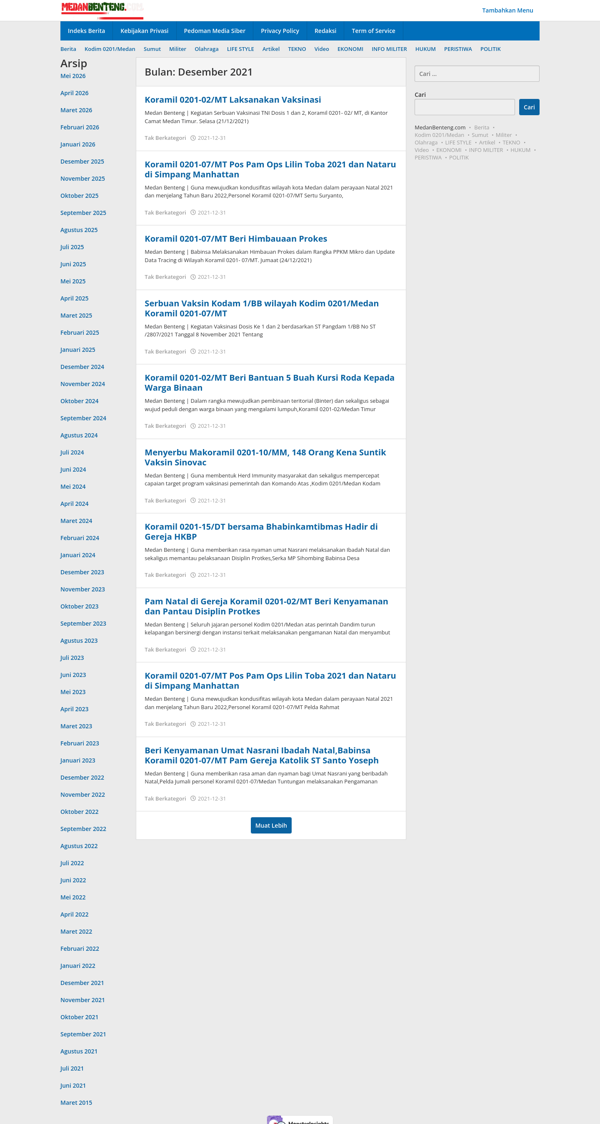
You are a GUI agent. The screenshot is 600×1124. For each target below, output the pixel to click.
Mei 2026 (73, 76)
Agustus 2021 (79, 1051)
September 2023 (83, 623)
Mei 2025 (73, 281)
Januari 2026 (77, 144)
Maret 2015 (76, 1102)
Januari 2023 (77, 760)
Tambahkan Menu (507, 10)
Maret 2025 (76, 315)
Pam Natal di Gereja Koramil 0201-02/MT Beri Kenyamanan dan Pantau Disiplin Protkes (266, 606)
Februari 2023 (79, 743)
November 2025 (82, 178)
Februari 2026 (79, 127)
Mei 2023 (73, 692)
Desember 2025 (82, 161)
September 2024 (83, 418)
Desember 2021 (82, 983)
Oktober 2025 (79, 196)
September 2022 (83, 829)
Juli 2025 (72, 247)
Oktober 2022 (79, 812)
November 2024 (82, 384)
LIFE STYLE (458, 142)
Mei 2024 (73, 486)
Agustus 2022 (79, 846)
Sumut (480, 135)
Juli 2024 (72, 452)
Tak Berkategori (165, 137)
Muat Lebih (271, 825)
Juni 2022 (73, 880)
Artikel (487, 142)
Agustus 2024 (79, 435)
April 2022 (74, 914)
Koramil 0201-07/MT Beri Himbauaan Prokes (236, 238)
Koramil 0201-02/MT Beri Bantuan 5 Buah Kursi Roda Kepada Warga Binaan (270, 382)
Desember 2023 (82, 572)
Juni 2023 (73, 675)
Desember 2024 (82, 367)
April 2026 (74, 93)
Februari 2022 (79, 948)
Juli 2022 (72, 863)
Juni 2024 (73, 469)
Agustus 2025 (79, 230)
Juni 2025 (73, 264)
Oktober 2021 (79, 1017)
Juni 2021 (73, 1085)
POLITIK (459, 157)
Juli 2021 (72, 1068)
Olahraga (426, 142)
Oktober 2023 (79, 606)
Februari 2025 (79, 332)
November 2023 (82, 589)
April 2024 (74, 504)
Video (422, 150)
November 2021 (82, 1000)
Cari (420, 95)
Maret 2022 (76, 931)
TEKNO (511, 142)
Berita (481, 127)
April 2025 (74, 298)
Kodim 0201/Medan (439, 135)
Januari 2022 (77, 966)
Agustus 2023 (79, 640)
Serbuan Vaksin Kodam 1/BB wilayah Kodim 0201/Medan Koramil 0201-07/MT (262, 308)
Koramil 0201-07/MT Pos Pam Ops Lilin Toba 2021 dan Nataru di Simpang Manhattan (270, 169)
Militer (504, 135)
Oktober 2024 (79, 401)
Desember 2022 (82, 777)
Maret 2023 (76, 726)
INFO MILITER (486, 150)
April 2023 (74, 709)
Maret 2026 (76, 110)
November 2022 (82, 794)
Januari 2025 (77, 350)
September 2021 (83, 1034)
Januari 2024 (77, 555)
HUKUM (520, 150)
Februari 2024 (79, 538)
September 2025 (83, 213)
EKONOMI (449, 150)
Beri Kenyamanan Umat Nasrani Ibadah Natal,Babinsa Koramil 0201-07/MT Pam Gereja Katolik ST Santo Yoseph (262, 755)
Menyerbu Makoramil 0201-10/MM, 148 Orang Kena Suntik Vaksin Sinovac (265, 457)
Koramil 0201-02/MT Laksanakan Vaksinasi (233, 99)
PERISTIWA (428, 157)
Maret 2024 (76, 521)
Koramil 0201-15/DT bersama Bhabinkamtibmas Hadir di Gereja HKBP (261, 531)
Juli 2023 (72, 658)
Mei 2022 (73, 897)
